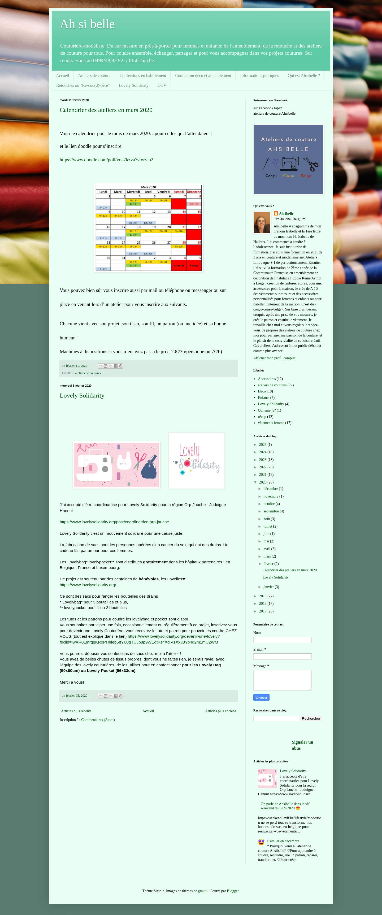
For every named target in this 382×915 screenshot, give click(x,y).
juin (266, 534)
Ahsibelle (286, 214)
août (267, 519)
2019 (263, 596)
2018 (263, 604)
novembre (271, 496)
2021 (263, 475)
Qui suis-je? (267, 410)
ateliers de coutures (88, 373)
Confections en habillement (142, 75)
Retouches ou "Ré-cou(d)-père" (83, 85)
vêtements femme (271, 423)
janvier (269, 587)
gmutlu (203, 891)
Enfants (264, 398)
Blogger (232, 891)
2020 (263, 482)
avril (267, 549)
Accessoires (267, 379)
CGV (162, 85)
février (268, 564)
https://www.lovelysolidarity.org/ (88, 584)
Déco (262, 391)
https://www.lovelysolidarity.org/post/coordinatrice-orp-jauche (114, 522)
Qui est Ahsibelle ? (304, 75)
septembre (271, 511)
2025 (263, 445)
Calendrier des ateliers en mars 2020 (106, 109)
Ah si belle (87, 24)
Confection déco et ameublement (203, 75)
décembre (271, 489)
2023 (263, 460)
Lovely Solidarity (133, 85)
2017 (263, 611)
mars (267, 556)
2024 (263, 452)
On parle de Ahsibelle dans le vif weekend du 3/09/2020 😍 (285, 806)
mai (266, 541)
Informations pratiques (259, 75)
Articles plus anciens (220, 711)
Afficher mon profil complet (274, 358)
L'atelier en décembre (283, 841)
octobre (269, 504)
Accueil (62, 75)
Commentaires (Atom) (98, 720)
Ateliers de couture (94, 75)
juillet (268, 526)
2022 (263, 467)
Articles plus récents (76, 711)
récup (262, 417)
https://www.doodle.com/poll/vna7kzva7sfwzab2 (106, 159)
